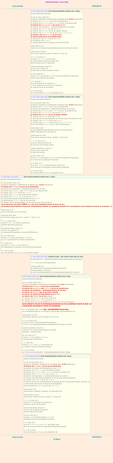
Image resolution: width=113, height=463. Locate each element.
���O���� (17, 6)
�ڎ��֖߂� (56, 439)
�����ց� (96, 6)
